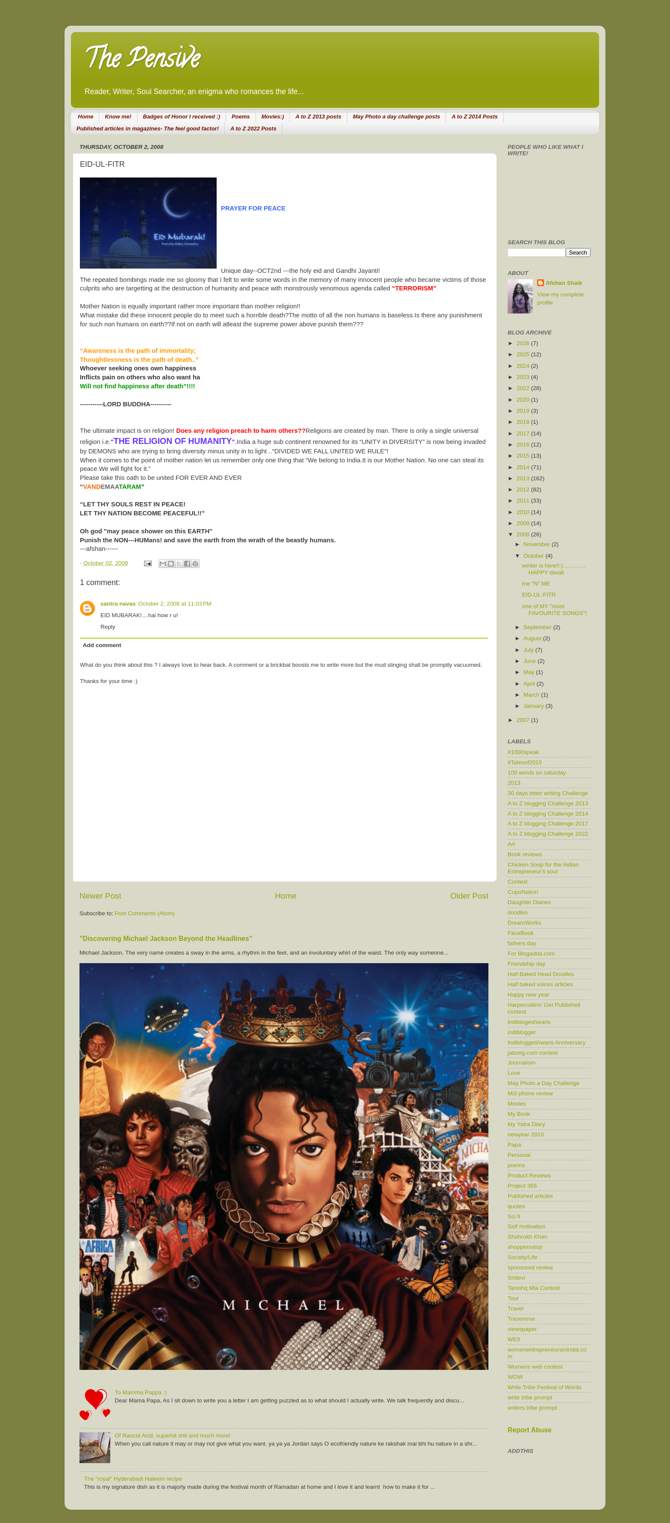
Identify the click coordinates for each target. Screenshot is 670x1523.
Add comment (102, 645)
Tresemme (521, 1319)
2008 (524, 534)
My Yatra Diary (526, 1124)
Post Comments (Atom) (145, 913)
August (533, 638)
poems (516, 1165)
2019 (524, 411)
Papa (514, 1145)
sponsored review (530, 1267)
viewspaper (522, 1329)
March (532, 695)
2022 (524, 388)
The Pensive (141, 61)
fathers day (522, 943)
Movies (517, 1103)
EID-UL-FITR (539, 594)
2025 (524, 354)
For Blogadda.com (531, 953)
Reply (107, 627)
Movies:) (273, 116)
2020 (524, 399)
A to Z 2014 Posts (475, 116)
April (530, 683)
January (534, 706)
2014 (524, 467)
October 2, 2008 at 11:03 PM (175, 603)
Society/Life (523, 1257)
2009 (524, 523)
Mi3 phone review (530, 1093)
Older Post (469, 895)
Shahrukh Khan (527, 1236)
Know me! (118, 116)
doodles (518, 912)
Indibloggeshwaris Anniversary (546, 1042)
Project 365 (522, 1186)
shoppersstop (525, 1247)
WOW (515, 1377)
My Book (519, 1114)
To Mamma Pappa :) (141, 1392)
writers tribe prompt (532, 1408)
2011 (524, 500)
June (530, 661)
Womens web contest (535, 1366)
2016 (524, 444)
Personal (519, 1155)
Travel (515, 1308)
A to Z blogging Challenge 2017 (548, 823)
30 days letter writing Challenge (548, 793)
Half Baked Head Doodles (541, 974)
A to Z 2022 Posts (253, 128)
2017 (524, 433)
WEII (514, 1339)
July (529, 650)
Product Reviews (529, 1175)
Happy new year (529, 994)
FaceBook (521, 933)
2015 (524, 455)
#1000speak (523, 752)
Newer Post (100, 895)
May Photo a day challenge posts (396, 116)
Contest (518, 881)
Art (511, 844)
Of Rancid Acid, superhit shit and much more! (172, 1435)
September (538, 627)
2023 (524, 377)
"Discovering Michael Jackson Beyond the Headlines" (165, 938)
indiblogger (522, 1032)
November (537, 544)
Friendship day (527, 964)
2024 (524, 366)
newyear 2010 (526, 1134)
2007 (524, 720)
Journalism (521, 1062)
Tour (513, 1298)
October (534, 556)
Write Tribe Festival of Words (545, 1387)
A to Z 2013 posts (318, 116)
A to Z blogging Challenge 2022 (548, 834)
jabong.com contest (533, 1053)
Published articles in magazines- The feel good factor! (147, 128)
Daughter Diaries (529, 902)
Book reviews (525, 854)
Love (514, 1073)
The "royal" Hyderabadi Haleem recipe (133, 1479)
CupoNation (523, 892)
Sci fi (514, 1216)
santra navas (118, 603)
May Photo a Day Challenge (543, 1083)
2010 (524, 512)
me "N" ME (536, 583)
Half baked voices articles (540, 984)
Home (85, 116)
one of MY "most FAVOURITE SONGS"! (554, 609)
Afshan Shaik (564, 283)
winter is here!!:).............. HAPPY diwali (554, 569)
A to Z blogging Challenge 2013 (548, 803)
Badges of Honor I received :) (181, 116)
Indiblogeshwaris (529, 1022)
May (529, 672)
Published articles (530, 1196)
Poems (241, 116)
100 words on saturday (537, 772)
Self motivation (527, 1226)
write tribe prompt (530, 1397)
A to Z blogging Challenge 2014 (548, 813)
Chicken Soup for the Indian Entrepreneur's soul (543, 868)
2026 (524, 343)
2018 (524, 422)
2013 (524, 478)
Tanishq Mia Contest (534, 1288)
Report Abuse (530, 1430)
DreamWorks (524, 923)
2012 (524, 489)
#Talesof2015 (525, 762)
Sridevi (516, 1278)
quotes (516, 1206)
